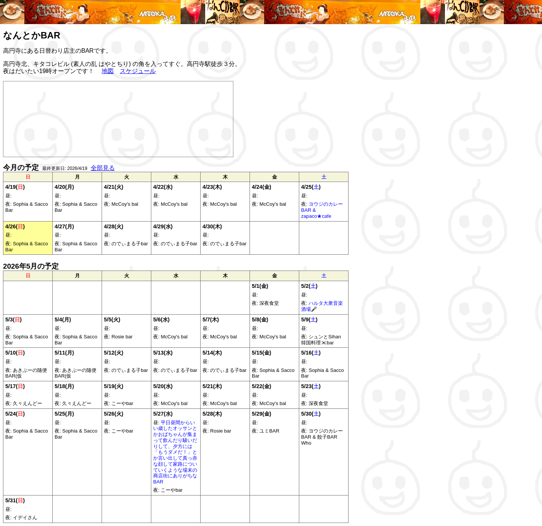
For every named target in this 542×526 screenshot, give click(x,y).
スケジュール (138, 71)
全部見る (103, 168)
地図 (108, 71)
